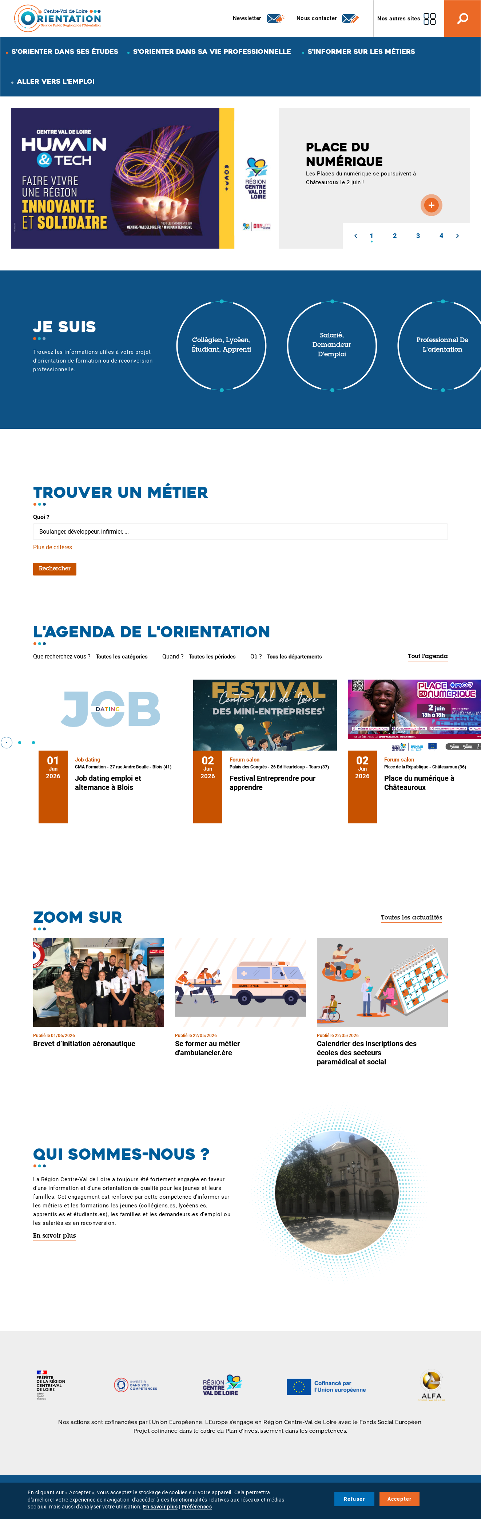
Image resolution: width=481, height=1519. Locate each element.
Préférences (197, 1507)
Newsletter (259, 18)
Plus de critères (52, 547)
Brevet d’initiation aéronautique (84, 1043)
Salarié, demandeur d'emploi (332, 345)
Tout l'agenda (428, 657)
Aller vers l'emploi (56, 81)
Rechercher (55, 569)
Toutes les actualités (411, 918)
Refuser (354, 1499)
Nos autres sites (398, 18)
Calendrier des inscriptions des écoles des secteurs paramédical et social (367, 1052)
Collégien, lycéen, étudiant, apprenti (221, 345)
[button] (355, 236)
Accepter (399, 1499)
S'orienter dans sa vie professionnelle (212, 51)
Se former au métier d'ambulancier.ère (207, 1048)
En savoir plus (54, 1236)
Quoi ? (41, 517)
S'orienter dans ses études (65, 51)
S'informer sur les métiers (361, 51)
